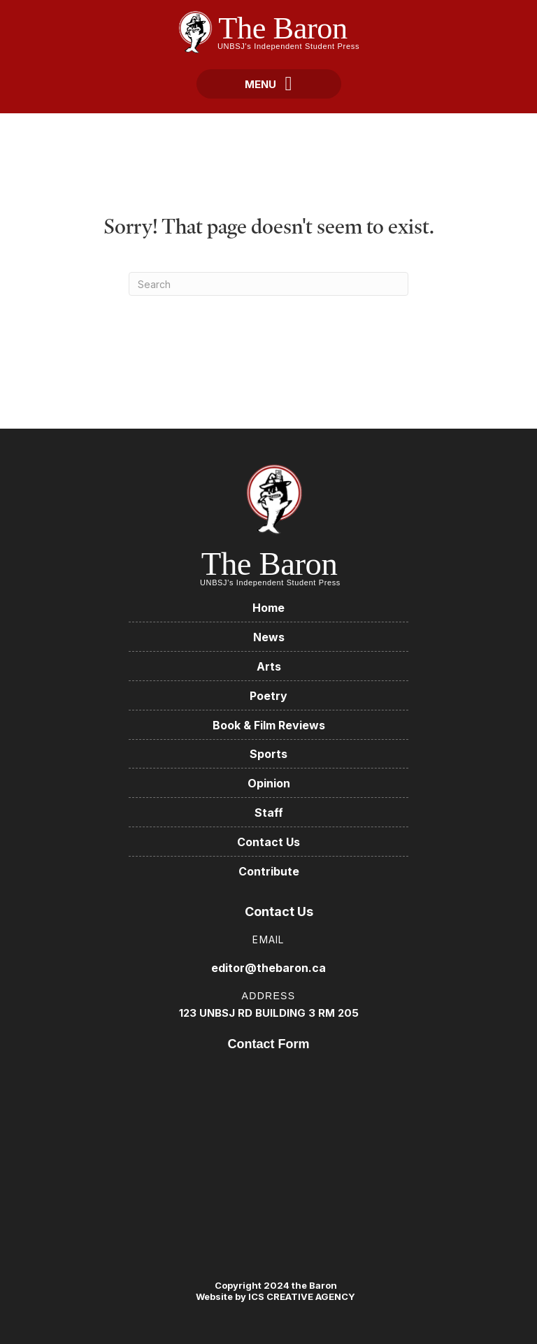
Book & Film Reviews (269, 725)
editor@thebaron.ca (268, 968)
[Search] (268, 284)
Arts (269, 666)
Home (268, 608)
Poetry (268, 696)
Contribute (268, 871)
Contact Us (268, 842)
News (269, 637)
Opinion (269, 783)
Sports (268, 754)
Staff (269, 813)
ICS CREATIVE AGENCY (300, 1296)
